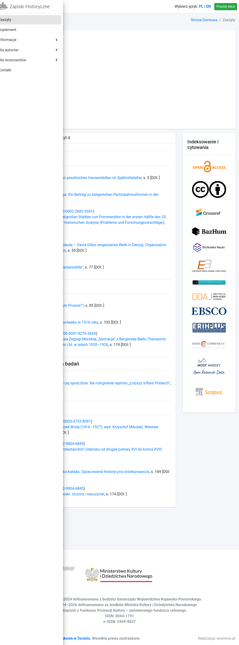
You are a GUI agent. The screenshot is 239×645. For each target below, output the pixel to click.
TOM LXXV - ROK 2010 (97, 121)
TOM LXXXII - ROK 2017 (98, 82)
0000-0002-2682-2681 (144, 217)
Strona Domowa (204, 20)
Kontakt (126, 6)
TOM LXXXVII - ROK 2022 (99, 54)
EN (208, 6)
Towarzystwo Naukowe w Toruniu (132, 633)
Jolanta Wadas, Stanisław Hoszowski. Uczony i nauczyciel (126, 522)
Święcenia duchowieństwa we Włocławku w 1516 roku (123, 339)
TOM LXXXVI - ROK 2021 (98, 60)
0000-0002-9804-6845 (135, 471)
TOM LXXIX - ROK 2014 (97, 99)
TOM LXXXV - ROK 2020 (98, 65)
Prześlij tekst (225, 6)
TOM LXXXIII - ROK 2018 (98, 76)
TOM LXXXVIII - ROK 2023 (99, 48)
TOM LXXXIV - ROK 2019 (98, 71)
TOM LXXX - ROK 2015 (97, 93)
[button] (77, 6)
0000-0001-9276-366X (147, 356)
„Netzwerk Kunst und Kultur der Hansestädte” (115, 284)
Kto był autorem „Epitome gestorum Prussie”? (116, 322)
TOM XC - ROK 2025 (95, 37)
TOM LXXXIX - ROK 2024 (98, 43)
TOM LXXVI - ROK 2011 (97, 116)
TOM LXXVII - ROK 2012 (98, 110)
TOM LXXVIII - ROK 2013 (98, 104)
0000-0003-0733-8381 (142, 449)
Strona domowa (99, 6)
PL (201, 6)
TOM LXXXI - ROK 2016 (97, 88)
